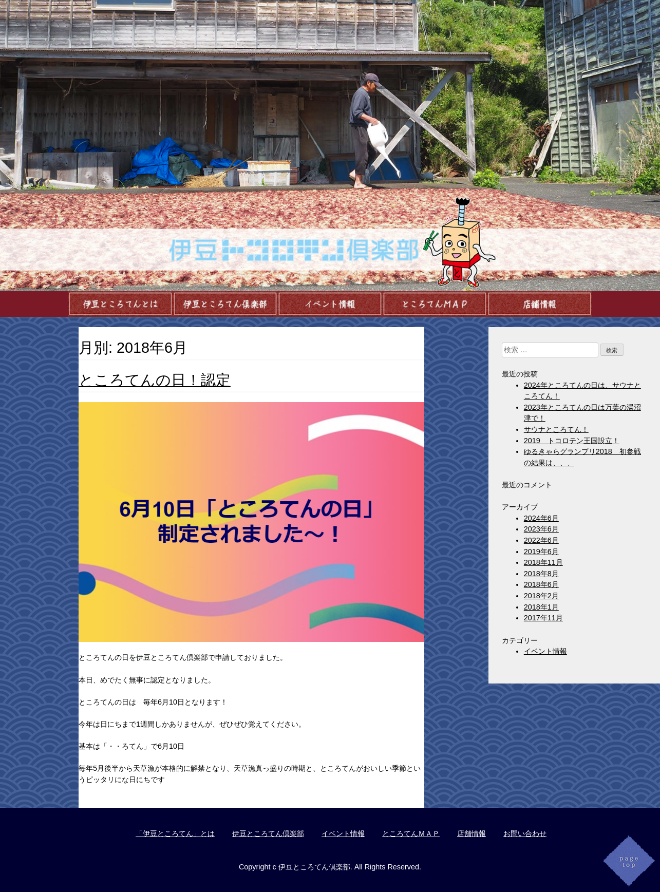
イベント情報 (545, 651)
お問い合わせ (524, 833)
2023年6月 (541, 529)
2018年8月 (541, 574)
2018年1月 (541, 607)
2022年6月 (541, 540)
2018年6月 (541, 584)
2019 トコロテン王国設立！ (571, 440)
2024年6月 (541, 518)
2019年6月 (541, 551)
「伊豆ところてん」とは (175, 833)
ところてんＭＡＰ (411, 833)
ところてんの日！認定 (155, 380)
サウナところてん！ (556, 429)
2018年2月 (541, 596)
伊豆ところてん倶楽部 (268, 833)
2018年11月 (543, 562)
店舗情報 (471, 833)
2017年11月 (543, 618)
